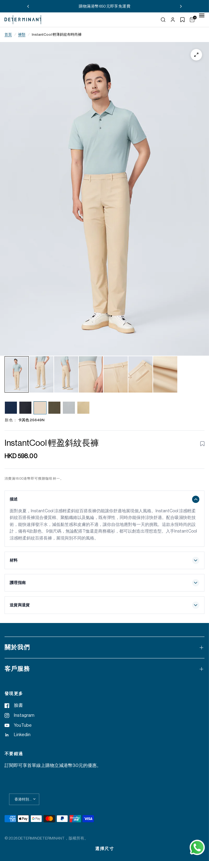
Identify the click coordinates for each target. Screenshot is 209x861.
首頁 (8, 34)
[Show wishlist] (182, 19)
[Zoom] (196, 54)
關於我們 (104, 647)
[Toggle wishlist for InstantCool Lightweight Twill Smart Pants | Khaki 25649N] (202, 443)
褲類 (21, 34)
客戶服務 (104, 669)
